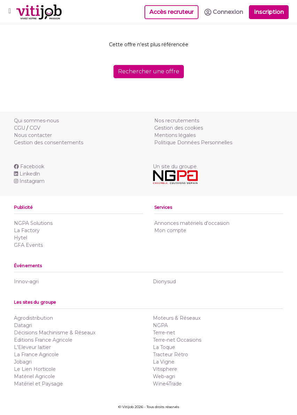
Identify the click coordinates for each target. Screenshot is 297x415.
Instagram (29, 181)
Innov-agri (26, 281)
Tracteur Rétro (170, 354)
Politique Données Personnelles (193, 142)
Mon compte (170, 230)
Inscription (269, 12)
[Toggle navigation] (9, 12)
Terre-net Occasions (177, 340)
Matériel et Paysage (38, 384)
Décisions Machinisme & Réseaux (54, 332)
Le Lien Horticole (35, 369)
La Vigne (163, 362)
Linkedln (27, 174)
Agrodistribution (33, 318)
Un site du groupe (175, 166)
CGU (19, 128)
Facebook (29, 166)
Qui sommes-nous (36, 120)
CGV (35, 128)
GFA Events (28, 245)
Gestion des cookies (178, 128)
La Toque (164, 347)
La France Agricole (36, 354)
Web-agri (164, 376)
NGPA (160, 325)
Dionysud (164, 281)
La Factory (27, 230)
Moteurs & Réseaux (177, 318)
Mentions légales (175, 135)
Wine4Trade (167, 384)
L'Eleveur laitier (32, 347)
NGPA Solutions (33, 223)
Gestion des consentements (48, 142)
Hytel (20, 238)
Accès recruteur (171, 12)
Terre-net (164, 332)
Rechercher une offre (148, 71)
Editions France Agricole (43, 340)
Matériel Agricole (34, 376)
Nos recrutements (176, 120)
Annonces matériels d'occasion (191, 223)
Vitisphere (165, 369)
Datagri (23, 325)
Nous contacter (33, 135)
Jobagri (23, 362)
